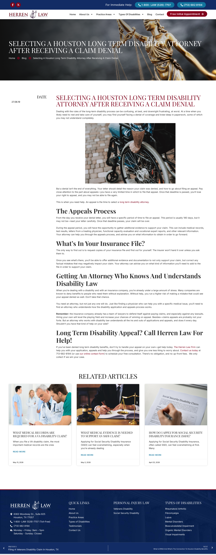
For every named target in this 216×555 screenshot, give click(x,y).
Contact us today (189, 350)
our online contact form (92, 353)
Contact (160, 14)
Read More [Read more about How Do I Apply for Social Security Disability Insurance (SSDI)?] (155, 453)
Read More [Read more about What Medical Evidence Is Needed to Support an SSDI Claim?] (87, 453)
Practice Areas (105, 14)
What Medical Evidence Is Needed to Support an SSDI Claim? (107, 432)
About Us (86, 14)
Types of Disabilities (131, 14)
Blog (149, 14)
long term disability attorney (134, 202)
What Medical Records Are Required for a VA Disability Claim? (40, 432)
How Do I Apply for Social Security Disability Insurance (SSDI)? (175, 432)
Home (73, 14)
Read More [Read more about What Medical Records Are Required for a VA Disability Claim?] (19, 449)
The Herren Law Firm (185, 347)
